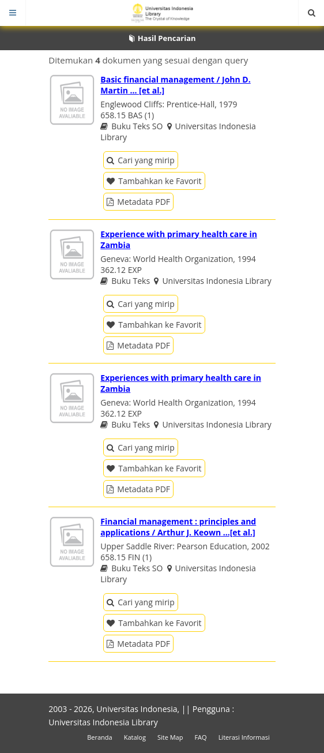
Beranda (99, 737)
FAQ (200, 737)
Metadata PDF (138, 201)
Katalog (135, 737)
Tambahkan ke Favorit (154, 180)
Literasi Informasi (244, 737)
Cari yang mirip (140, 160)
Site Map (170, 737)
